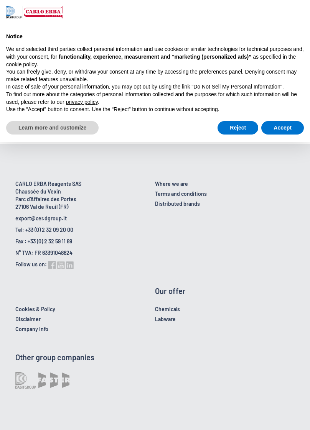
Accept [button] (283, 128)
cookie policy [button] (21, 64)
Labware (165, 319)
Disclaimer (28, 319)
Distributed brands (177, 203)
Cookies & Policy (35, 309)
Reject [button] (238, 128)
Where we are (171, 184)
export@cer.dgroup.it (41, 218)
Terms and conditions (181, 193)
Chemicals (167, 309)
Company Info (31, 329)
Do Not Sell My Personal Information (236, 87)
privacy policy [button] (82, 102)
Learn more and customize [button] (52, 128)
